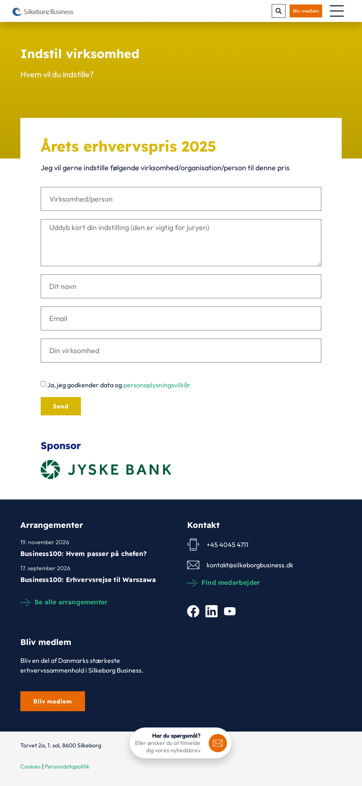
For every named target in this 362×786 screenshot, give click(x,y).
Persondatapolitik (67, 766)
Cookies (30, 766)
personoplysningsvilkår (156, 385)
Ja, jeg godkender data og (118, 385)
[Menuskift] (337, 11)
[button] (279, 11)
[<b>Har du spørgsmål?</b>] (218, 743)
